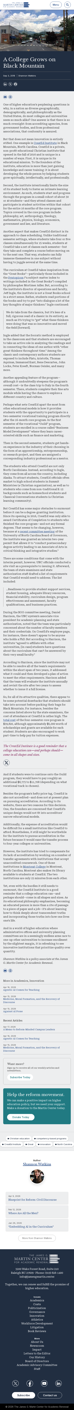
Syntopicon (16, 277)
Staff (37, 1368)
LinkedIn (58, 1383)
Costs (37, 1304)
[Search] (67, 5)
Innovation (37, 980)
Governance (37, 1312)
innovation (45, 1144)
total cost (9, 720)
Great (30, 1144)
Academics (21, 980)
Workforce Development (37, 1323)
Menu (56, 4)
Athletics (37, 1319)
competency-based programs (51, 1138)
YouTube (44, 1383)
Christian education (20, 1138)
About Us (37, 1341)
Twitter (15, 1383)
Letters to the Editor (37, 1353)
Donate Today (20, 1117)
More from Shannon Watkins (37, 1238)
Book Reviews (37, 1331)
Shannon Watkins (27, 75)
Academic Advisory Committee (37, 1365)
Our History (37, 1357)
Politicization (37, 1308)
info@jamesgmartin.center (37, 1276)
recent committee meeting (37, 531)
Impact (37, 1349)
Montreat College (34, 866)
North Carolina (64, 1144)
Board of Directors (37, 1361)
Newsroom (37, 1345)
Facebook (29, 1383)
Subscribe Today (20, 1077)
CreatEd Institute (45, 143)
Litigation (37, 1327)
